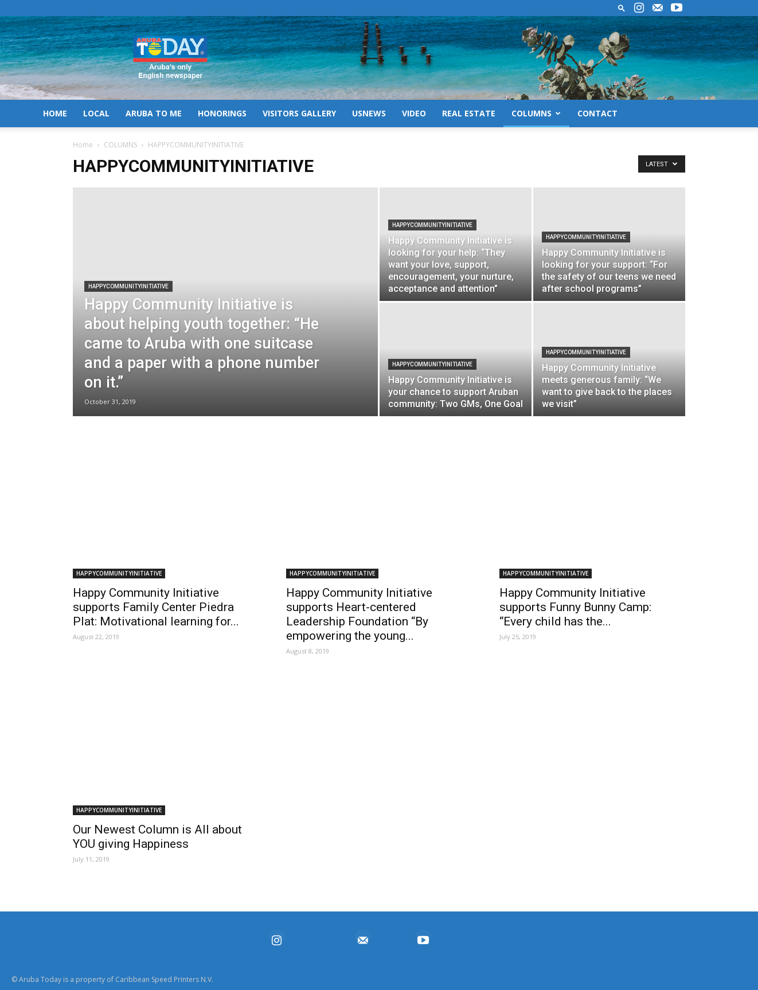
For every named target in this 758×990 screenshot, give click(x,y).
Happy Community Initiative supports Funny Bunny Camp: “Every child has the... (575, 607)
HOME (55, 113)
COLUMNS (536, 113)
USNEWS (369, 113)
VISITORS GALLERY (299, 113)
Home (83, 145)
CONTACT (597, 113)
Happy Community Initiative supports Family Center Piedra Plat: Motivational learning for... (156, 607)
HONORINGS (222, 113)
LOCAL (96, 113)
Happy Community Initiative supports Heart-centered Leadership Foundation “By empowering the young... (359, 614)
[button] (621, 7)
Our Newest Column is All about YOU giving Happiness (157, 837)
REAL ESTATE (468, 113)
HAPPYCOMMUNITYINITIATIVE (128, 286)
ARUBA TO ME (154, 113)
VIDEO (414, 113)
